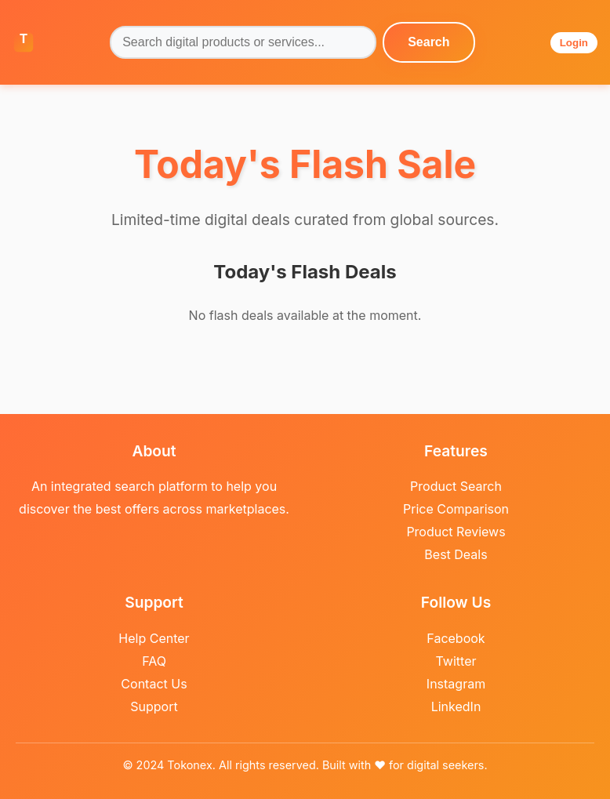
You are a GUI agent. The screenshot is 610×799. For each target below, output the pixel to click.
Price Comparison (456, 509)
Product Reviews (455, 531)
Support (153, 706)
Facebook (456, 638)
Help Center (153, 638)
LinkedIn (456, 706)
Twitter (456, 661)
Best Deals (455, 554)
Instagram (456, 684)
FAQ (154, 661)
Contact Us (154, 684)
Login (574, 43)
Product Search (456, 486)
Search (428, 42)
